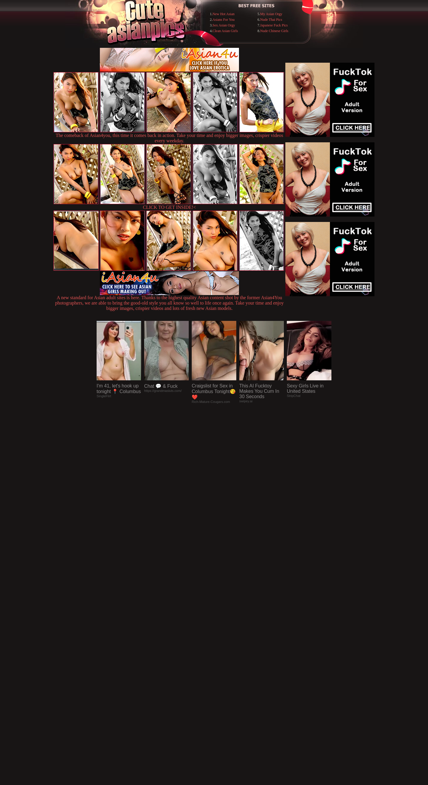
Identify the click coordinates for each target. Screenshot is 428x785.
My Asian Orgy (271, 14)
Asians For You (224, 20)
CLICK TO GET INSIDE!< (169, 207)
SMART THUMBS (225, 663)
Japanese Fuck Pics (274, 25)
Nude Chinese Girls (274, 31)
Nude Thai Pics (271, 20)
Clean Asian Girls (225, 31)
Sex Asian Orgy (224, 25)
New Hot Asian (224, 14)
